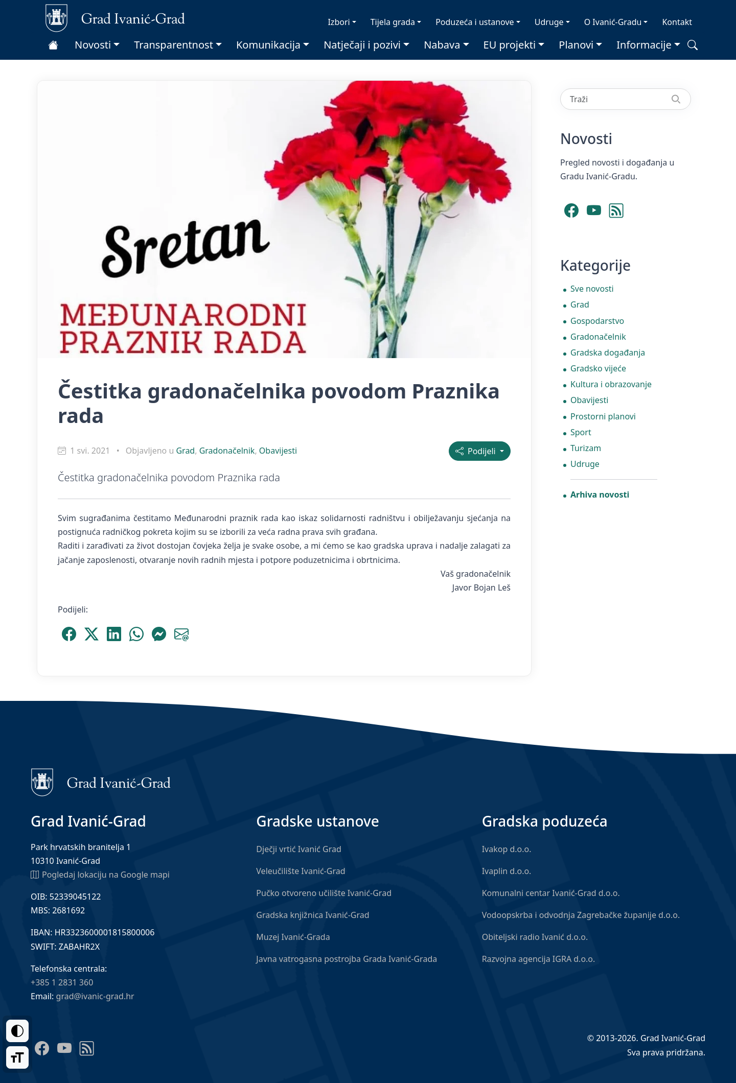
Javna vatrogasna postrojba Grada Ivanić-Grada (346, 958)
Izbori (339, 22)
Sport (580, 432)
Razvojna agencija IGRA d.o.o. (538, 958)
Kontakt (677, 22)
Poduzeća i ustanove (474, 22)
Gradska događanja (607, 352)
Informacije (644, 45)
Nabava (442, 45)
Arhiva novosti (599, 494)
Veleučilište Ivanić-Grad (300, 871)
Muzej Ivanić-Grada (293, 937)
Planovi (576, 45)
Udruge (549, 22)
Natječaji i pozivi (362, 45)
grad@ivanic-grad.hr (95, 996)
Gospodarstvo (597, 320)
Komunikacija (268, 45)
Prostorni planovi (603, 416)
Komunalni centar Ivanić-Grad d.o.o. (551, 893)
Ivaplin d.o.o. (507, 871)
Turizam (585, 448)
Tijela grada (393, 22)
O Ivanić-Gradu (613, 22)
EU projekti (510, 45)
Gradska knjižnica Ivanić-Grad (312, 915)
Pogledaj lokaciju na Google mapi (100, 874)
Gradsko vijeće (598, 368)
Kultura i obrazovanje (611, 384)
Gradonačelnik (227, 450)
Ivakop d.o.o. (507, 849)
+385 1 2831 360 (62, 982)
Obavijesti (278, 450)
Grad (185, 450)
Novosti (93, 45)
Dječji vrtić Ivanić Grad (298, 849)
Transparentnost (173, 45)
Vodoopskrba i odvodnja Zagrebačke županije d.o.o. (581, 915)
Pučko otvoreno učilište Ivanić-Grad (324, 893)
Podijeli (476, 451)
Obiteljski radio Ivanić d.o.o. (535, 937)
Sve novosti (592, 288)
